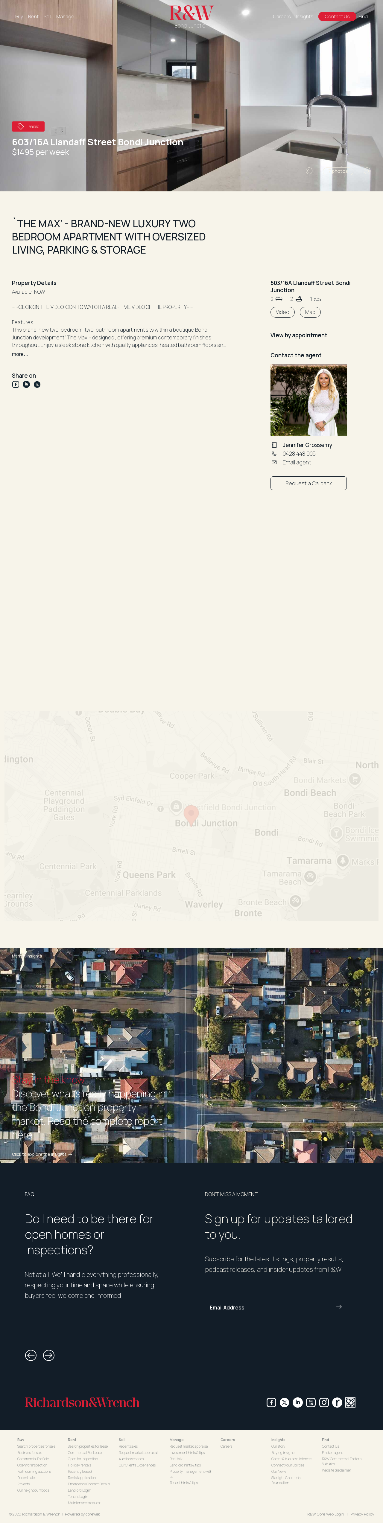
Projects (23, 1484)
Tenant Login (78, 1496)
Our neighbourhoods (33, 1490)
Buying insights (283, 1452)
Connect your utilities (287, 1465)
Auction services (131, 1458)
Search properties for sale (36, 1446)
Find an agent (332, 1452)
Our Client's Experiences (137, 1465)
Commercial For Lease (85, 1452)
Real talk (176, 1458)
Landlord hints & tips (185, 1465)
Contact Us (337, 16)
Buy (19, 16)
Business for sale (29, 1452)
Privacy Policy (362, 1514)
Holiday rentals (79, 1465)
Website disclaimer (336, 1470)
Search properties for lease (88, 1446)
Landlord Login (79, 1490)
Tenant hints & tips (184, 1482)
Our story (278, 1446)
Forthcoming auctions (34, 1471)
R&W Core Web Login (325, 1514)
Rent (33, 16)
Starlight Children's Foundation (285, 1480)
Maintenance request (84, 1502)
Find (363, 16)
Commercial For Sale (33, 1458)
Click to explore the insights (43, 1154)
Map (310, 312)
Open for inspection (32, 1465)
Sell (47, 16)
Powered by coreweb (82, 1514)
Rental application (82, 1477)
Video (282, 312)
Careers (282, 16)
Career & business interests (291, 1458)
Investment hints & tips (187, 1452)
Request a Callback (308, 483)
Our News (278, 1471)
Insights (304, 16)
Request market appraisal (138, 1452)
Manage (65, 16)
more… (20, 354)
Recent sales (26, 1477)
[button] (309, 171)
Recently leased (80, 1471)
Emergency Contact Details (89, 1484)
